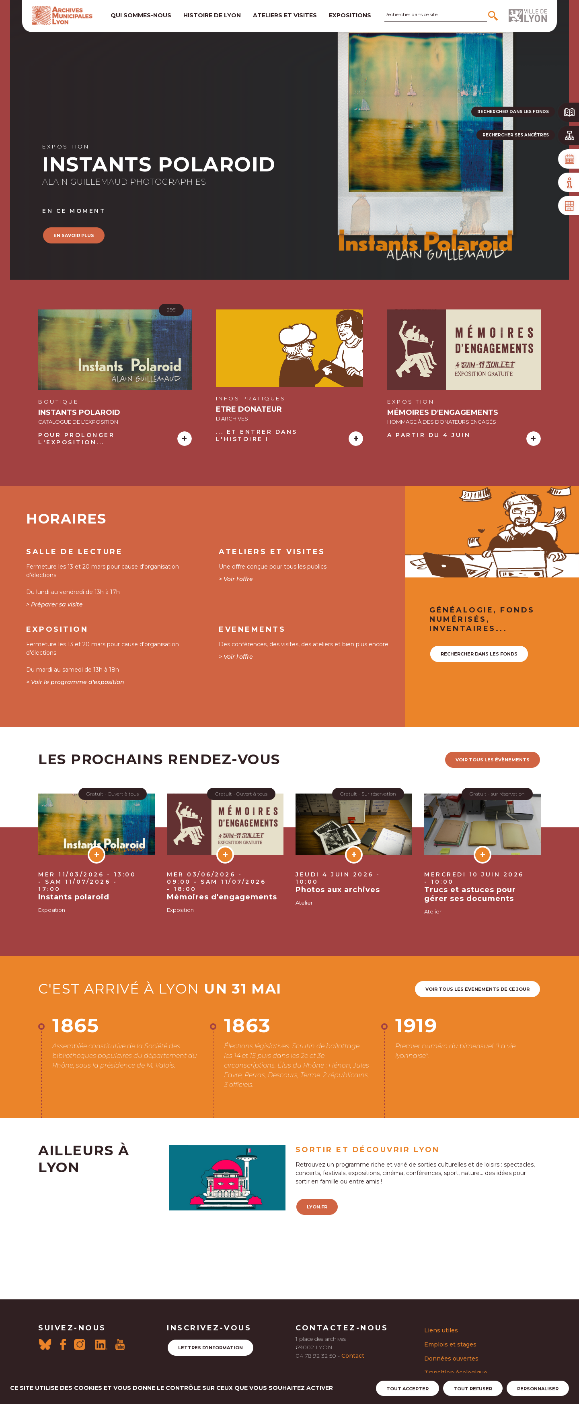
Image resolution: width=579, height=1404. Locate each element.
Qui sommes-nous (141, 15)
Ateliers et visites (285, 15)
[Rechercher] (494, 16)
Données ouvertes (451, 1358)
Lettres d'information (210, 1347)
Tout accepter (407, 1389)
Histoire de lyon (212, 15)
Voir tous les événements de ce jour (477, 989)
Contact (352, 1355)
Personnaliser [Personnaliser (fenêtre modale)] (537, 1389)
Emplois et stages (450, 1344)
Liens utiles (441, 1330)
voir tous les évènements (493, 760)
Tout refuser (473, 1389)
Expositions (350, 15)
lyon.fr (317, 1207)
